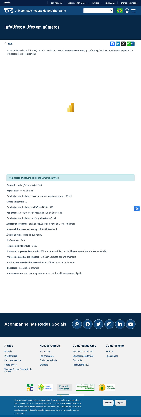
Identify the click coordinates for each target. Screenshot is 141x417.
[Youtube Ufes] (130, 324)
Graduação (45, 351)
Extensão (44, 364)
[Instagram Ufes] (109, 324)
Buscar (110, 10)
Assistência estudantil (83, 351)
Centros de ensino (12, 360)
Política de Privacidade (36, 410)
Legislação (110, 3)
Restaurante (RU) (81, 364)
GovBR (7, 3)
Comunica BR (56, 3)
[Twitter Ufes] (98, 324)
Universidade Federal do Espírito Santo (35, 10)
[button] (120, 10)
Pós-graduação (47, 355)
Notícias (109, 351)
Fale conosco (112, 355)
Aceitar (108, 402)
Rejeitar (120, 402)
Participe (95, 3)
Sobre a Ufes (10, 364)
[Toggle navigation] (133, 11)
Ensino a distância (48, 360)
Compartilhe (132, 44)
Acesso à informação (77, 3)
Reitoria (8, 351)
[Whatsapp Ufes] (77, 324)
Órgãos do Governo (129, 3)
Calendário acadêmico (83, 355)
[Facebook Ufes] (88, 324)
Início (10, 43)
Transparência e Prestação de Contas (18, 370)
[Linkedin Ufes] (120, 324)
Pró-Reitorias (10, 355)
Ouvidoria (77, 360)
